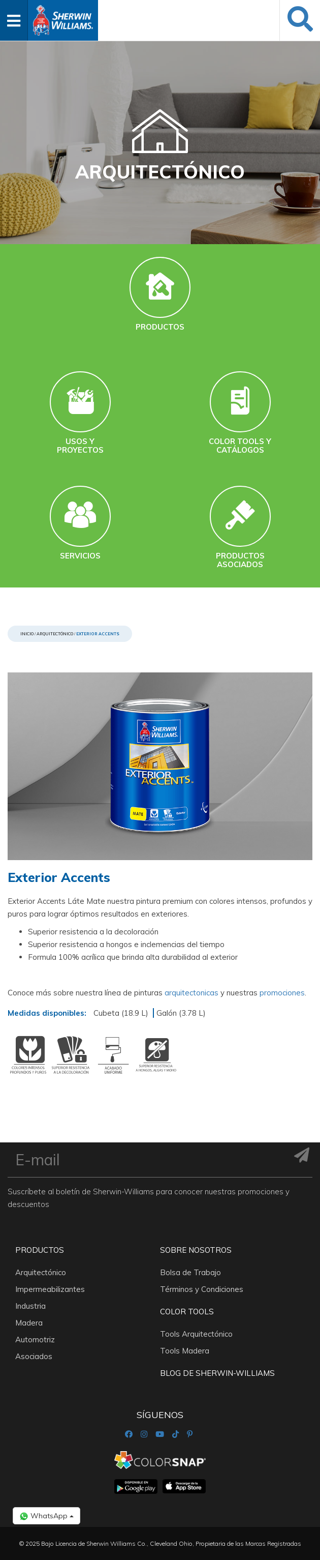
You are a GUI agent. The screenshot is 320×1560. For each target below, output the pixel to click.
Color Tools (187, 1311)
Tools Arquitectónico (196, 1334)
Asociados (33, 1356)
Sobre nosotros (196, 1250)
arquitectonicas (192, 992)
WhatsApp (46, 1516)
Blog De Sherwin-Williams (217, 1373)
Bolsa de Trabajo (190, 1272)
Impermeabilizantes (50, 1289)
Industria (30, 1306)
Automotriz (35, 1339)
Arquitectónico (55, 633)
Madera (29, 1323)
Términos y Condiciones (201, 1289)
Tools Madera (184, 1351)
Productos (39, 1250)
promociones (282, 992)
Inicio (27, 633)
